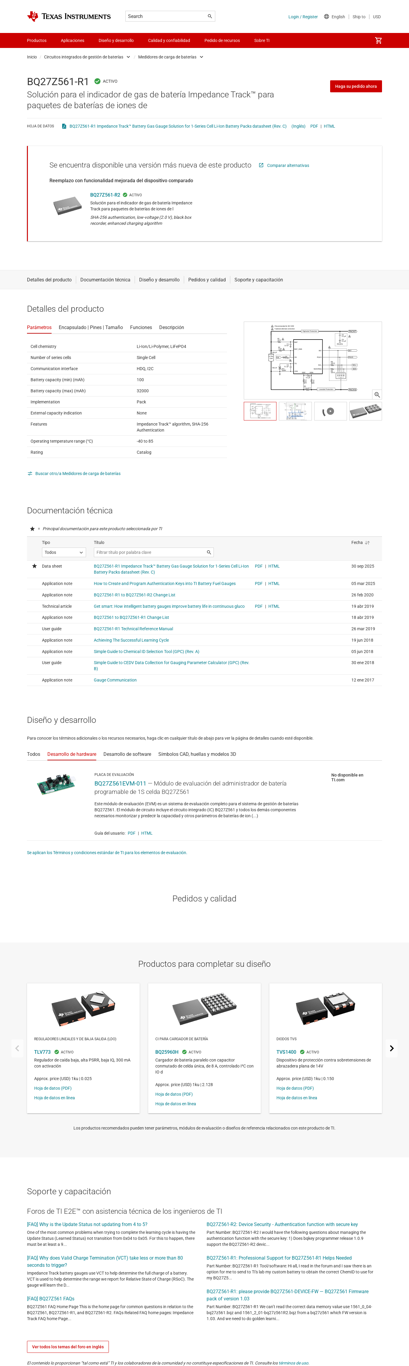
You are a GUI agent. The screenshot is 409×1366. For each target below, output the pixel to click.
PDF (314, 126)
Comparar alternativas (288, 165)
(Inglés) (298, 126)
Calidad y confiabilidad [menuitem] (169, 40)
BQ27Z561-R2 (105, 195)
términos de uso (293, 1363)
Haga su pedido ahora (356, 86)
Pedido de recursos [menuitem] (222, 40)
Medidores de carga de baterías (167, 57)
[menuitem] (378, 40)
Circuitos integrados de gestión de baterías (83, 57)
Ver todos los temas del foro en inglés (68, 1346)
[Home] (69, 16)
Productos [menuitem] (36, 40)
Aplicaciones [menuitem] (72, 40)
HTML (329, 126)
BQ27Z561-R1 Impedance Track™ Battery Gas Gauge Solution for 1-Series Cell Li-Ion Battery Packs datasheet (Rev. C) (178, 126)
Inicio (32, 57)
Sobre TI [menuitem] (262, 40)
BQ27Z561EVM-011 (120, 783)
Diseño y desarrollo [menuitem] (116, 40)
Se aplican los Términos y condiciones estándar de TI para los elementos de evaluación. (107, 852)
